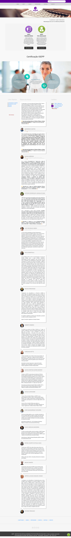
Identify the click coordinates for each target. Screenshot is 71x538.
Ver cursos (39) (29, 47)
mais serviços (11, 114)
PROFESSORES (37, 4)
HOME (18, 4)
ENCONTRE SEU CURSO (12, 104)
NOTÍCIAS (45, 4)
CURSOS (29, 4)
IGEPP (23, 4)
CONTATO (53, 4)
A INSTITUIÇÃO (21, 520)
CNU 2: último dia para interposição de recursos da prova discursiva (58, 105)
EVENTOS (10, 106)
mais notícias (54, 108)
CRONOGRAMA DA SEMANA (13, 102)
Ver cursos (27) (41, 47)
